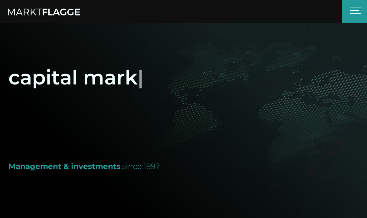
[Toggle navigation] (354, 11)
